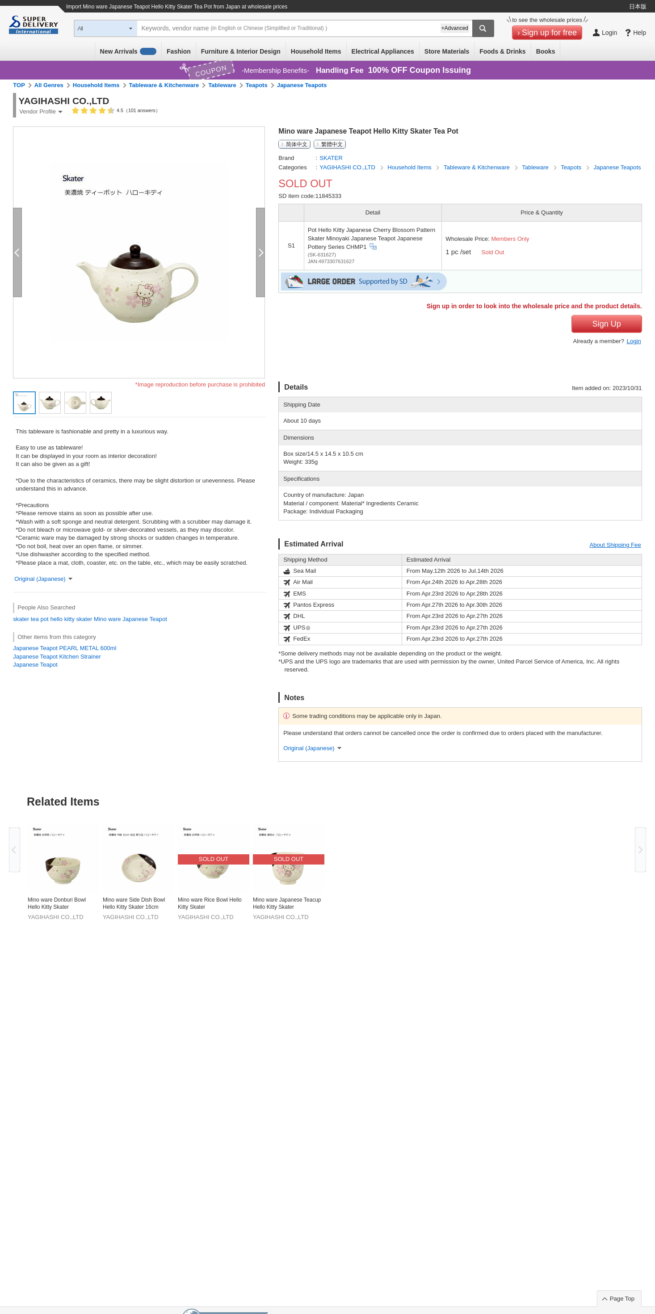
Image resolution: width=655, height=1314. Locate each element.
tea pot (40, 619)
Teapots (257, 85)
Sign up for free (549, 32)
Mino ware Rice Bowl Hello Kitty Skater (210, 903)
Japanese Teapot (35, 664)
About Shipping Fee (615, 545)
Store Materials (446, 51)
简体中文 (296, 144)
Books (545, 51)
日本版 (638, 6)
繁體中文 (332, 144)
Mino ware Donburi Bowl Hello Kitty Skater (57, 903)
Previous (14, 849)
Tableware (222, 85)
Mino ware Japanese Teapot (130, 619)
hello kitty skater (71, 619)
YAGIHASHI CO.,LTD (348, 167)
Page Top (622, 1298)
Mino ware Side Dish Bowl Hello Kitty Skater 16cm (134, 903)
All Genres (48, 85)
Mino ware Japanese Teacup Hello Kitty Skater (287, 903)
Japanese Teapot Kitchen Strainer (57, 656)
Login (634, 341)
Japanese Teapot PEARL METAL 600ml (64, 648)
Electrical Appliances (383, 51)
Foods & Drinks (502, 51)
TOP (19, 85)
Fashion (179, 51)
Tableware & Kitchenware (164, 85)
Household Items (316, 51)
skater (21, 619)
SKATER (330, 158)
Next (640, 849)
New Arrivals (128, 51)
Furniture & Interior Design (241, 51)
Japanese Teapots (302, 85)
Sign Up (606, 323)
